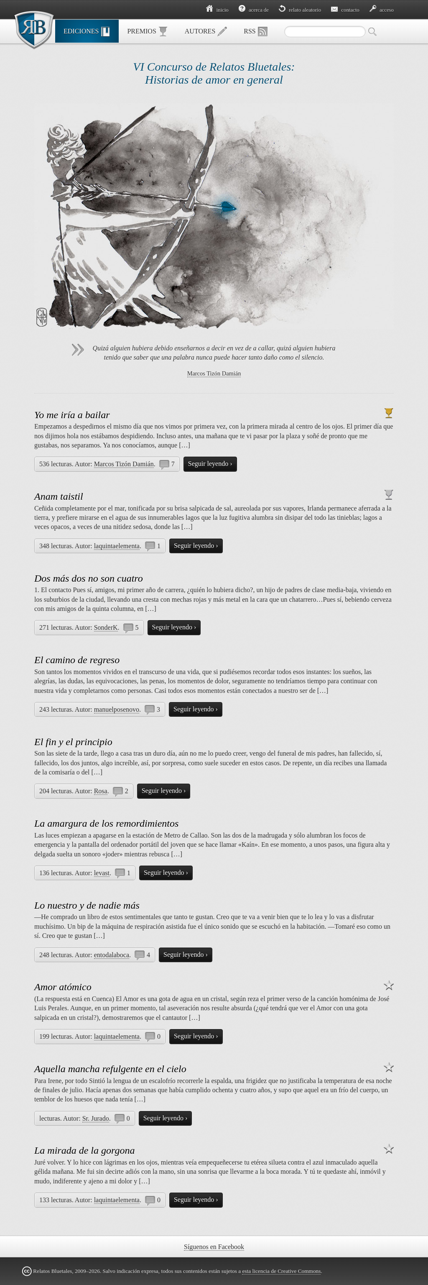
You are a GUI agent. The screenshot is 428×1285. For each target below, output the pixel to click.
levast (102, 872)
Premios (147, 32)
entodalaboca (111, 954)
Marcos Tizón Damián (214, 373)
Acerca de (254, 10)
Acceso (381, 10)
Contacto (345, 10)
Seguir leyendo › (210, 463)
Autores (206, 32)
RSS (255, 32)
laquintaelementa (117, 545)
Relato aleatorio (300, 10)
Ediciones (87, 32)
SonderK (106, 627)
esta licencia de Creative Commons (281, 1271)
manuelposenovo (116, 709)
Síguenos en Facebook (214, 1246)
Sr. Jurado (95, 1118)
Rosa (100, 791)
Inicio (217, 10)
